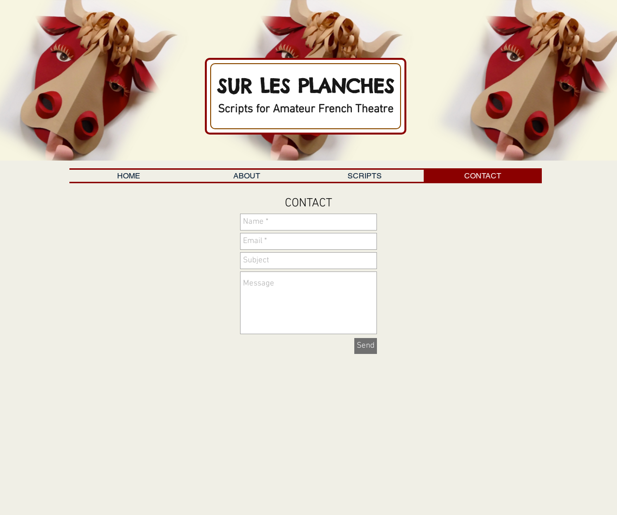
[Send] (365, 346)
